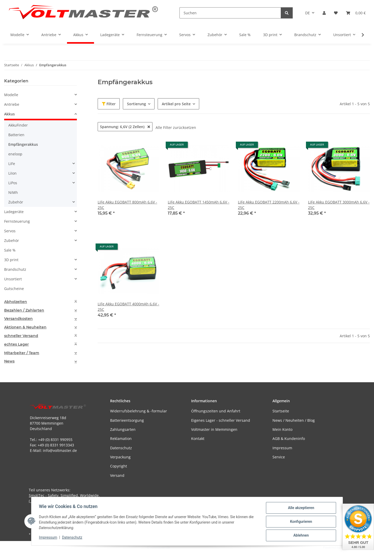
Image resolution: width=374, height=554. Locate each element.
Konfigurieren (300, 522)
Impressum (49, 538)
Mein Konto (282, 429)
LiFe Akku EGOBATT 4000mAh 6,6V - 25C (128, 306)
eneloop (15, 153)
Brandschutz (15, 269)
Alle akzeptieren (300, 508)
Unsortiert (13, 278)
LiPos (12, 182)
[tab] (40, 302)
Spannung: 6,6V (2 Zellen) (125, 126)
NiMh (13, 192)
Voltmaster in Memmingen (214, 429)
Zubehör (15, 202)
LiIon (12, 173)
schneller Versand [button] (21, 336)
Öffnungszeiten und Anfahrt (215, 410)
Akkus (9, 113)
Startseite (280, 410)
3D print (11, 259)
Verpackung (120, 456)
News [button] (9, 361)
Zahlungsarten (123, 429)
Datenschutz (73, 538)
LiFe (11, 163)
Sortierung (136, 103)
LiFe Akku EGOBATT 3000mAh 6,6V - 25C (339, 205)
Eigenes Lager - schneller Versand (220, 420)
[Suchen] (230, 12)
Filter (109, 103)
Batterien (16, 134)
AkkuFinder (18, 125)
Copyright (118, 466)
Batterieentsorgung (127, 420)
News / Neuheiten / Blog (293, 420)
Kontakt (197, 438)
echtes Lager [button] (16, 344)
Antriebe (11, 104)
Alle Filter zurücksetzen (176, 127)
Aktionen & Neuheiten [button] (25, 327)
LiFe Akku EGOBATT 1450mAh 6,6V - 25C (198, 205)
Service (278, 456)
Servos (10, 230)
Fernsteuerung (17, 221)
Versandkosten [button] (18, 318)
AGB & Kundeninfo (288, 438)
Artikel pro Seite (176, 103)
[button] (324, 13)
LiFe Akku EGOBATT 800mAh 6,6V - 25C (127, 205)
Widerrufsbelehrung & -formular (138, 410)
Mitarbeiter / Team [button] (21, 353)
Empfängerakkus (23, 144)
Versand (117, 475)
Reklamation (121, 438)
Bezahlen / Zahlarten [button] (24, 310)
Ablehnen (300, 535)
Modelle (11, 94)
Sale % (10, 250)
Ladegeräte (14, 211)
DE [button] (307, 12)
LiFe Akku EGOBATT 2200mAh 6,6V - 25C (268, 205)
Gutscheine (14, 288)
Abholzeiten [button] (15, 302)
